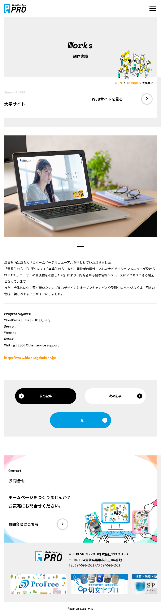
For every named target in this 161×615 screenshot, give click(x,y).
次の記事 (125, 396)
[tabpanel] (80, 186)
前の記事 (35, 396)
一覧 (92, 420)
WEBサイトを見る (122, 99)
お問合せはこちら (38, 524)
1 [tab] (80, 246)
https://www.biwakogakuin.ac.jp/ (30, 357)
